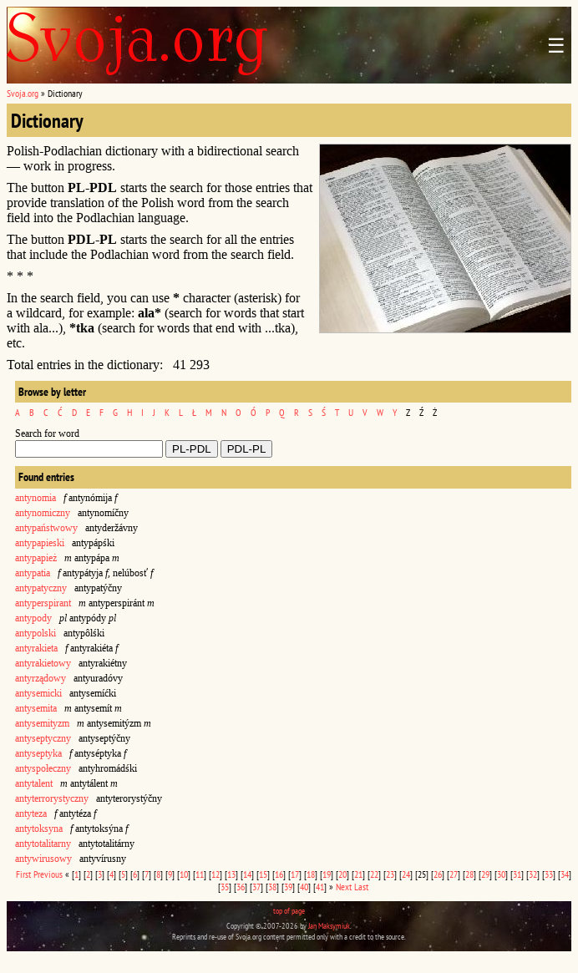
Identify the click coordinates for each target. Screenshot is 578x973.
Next (344, 886)
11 (199, 874)
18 (311, 874)
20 (342, 874)
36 (240, 886)
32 (533, 874)
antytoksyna (39, 828)
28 (469, 874)
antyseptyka (38, 753)
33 (549, 874)
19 (326, 874)
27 (453, 874)
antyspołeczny (43, 768)
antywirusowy (43, 858)
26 (438, 874)
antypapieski (39, 543)
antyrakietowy (43, 663)
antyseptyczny (43, 738)
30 (501, 874)
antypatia (32, 573)
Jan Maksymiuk (329, 925)
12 (215, 874)
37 (256, 886)
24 (406, 874)
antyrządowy (40, 678)
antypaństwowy (46, 528)
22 (374, 874)
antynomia (35, 498)
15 (263, 874)
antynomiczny (42, 513)
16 (279, 874)
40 (304, 886)
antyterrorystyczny (52, 798)
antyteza (31, 813)
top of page (289, 910)
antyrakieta (36, 648)
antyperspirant (43, 603)
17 (295, 874)
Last (361, 886)
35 (225, 886)
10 (184, 874)
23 (390, 874)
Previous (48, 874)
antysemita (36, 708)
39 (288, 886)
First (23, 874)
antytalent (34, 783)
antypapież (36, 558)
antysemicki (38, 693)
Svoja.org (22, 93)
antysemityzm (42, 723)
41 (320, 886)
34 (564, 874)
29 (485, 874)
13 (231, 874)
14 (247, 874)
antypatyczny (41, 588)
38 (272, 886)
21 (358, 874)
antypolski (35, 633)
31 (517, 874)
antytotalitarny (43, 843)
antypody (33, 618)
